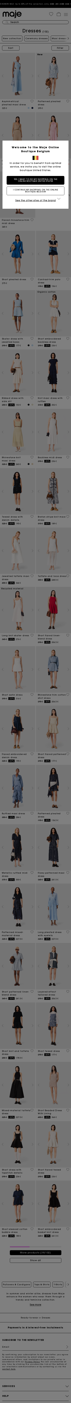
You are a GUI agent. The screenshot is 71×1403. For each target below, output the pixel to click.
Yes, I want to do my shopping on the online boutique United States (35, 180)
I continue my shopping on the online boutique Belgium (35, 191)
